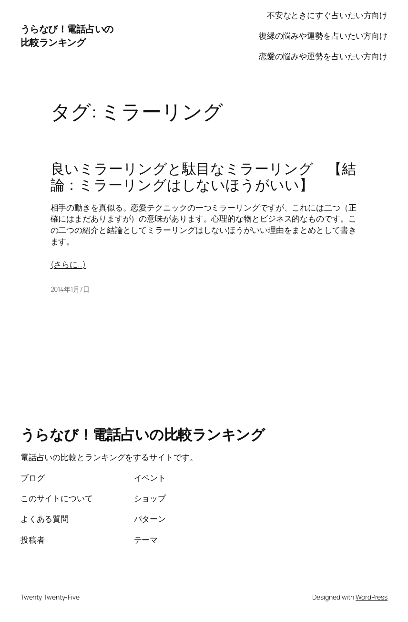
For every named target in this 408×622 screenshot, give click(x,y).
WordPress (372, 596)
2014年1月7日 (70, 289)
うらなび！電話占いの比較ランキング (66, 35)
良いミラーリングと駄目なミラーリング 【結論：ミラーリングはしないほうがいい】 (203, 176)
